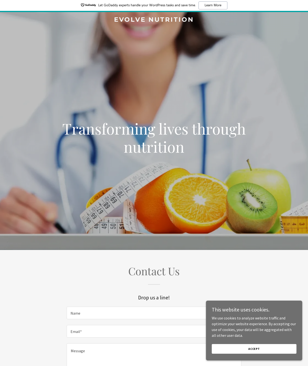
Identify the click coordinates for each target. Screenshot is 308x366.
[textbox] (154, 313)
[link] (154, 20)
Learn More (213, 5)
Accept (254, 349)
